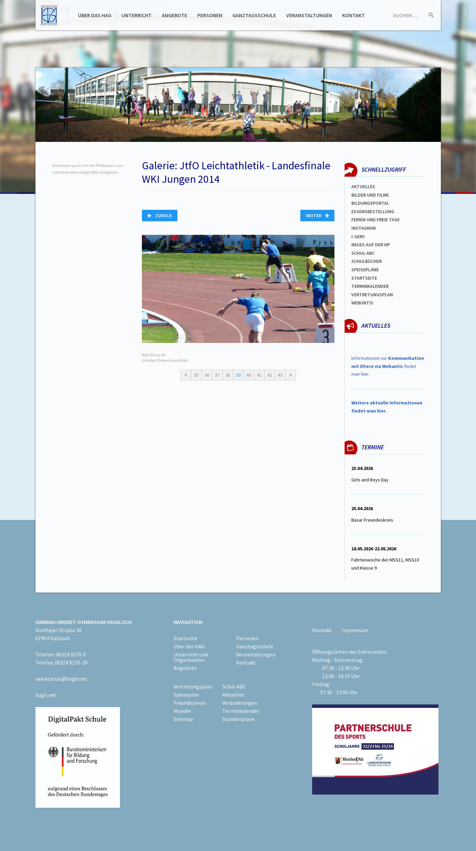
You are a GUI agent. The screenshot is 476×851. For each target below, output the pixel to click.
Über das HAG (94, 15)
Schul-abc (363, 253)
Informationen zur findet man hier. (387, 366)
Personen (209, 15)
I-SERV (358, 236)
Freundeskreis (190, 702)
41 (259, 375)
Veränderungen (239, 702)
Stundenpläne (238, 719)
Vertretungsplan (372, 295)
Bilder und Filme (370, 195)
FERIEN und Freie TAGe (375, 220)
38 (227, 375)
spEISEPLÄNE (365, 270)
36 (206, 375)
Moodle (182, 710)
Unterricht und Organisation (191, 657)
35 (196, 375)
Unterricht (137, 15)
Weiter (317, 215)
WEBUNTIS (362, 303)
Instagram (363, 228)
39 (238, 375)
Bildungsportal (370, 203)
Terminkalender (370, 286)
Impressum (355, 630)
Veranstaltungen (309, 15)
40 (248, 375)
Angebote (174, 15)
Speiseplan (186, 694)
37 (217, 375)
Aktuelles (363, 186)
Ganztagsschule (254, 15)
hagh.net (45, 695)
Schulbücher (366, 261)
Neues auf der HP (370, 245)
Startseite (364, 278)
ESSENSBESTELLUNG (372, 211)
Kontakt (353, 15)
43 (280, 375)
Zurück (159, 215)
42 (269, 375)
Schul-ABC (234, 686)
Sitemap (183, 719)
